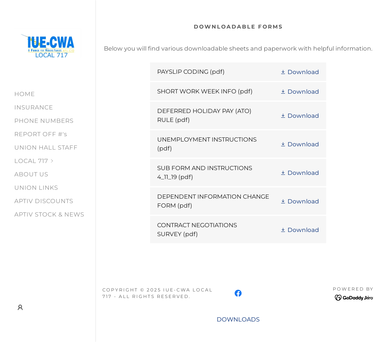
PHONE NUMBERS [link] (44, 120)
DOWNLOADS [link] (238, 319)
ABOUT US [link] (31, 174)
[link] (47, 42)
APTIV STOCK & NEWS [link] (49, 214)
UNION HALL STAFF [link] (46, 147)
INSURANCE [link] (33, 107)
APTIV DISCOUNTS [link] (43, 201)
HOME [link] (24, 94)
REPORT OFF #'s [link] (40, 134)
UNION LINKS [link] (36, 187)
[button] (54, 161)
